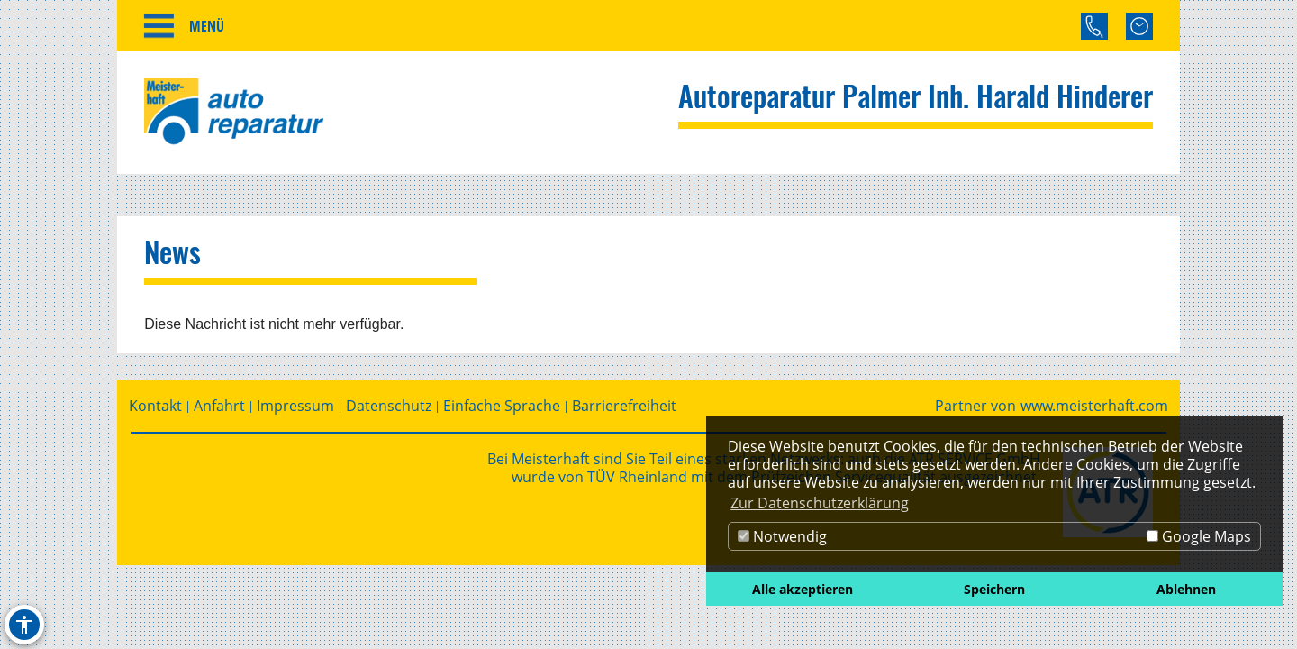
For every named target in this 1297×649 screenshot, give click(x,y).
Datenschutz (388, 410)
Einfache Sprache (501, 410)
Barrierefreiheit (624, 410)
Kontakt (155, 410)
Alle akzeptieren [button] (802, 589)
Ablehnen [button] (1186, 589)
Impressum (295, 410)
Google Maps (1199, 536)
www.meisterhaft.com (1094, 410)
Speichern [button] (994, 589)
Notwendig (782, 536)
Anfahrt (219, 410)
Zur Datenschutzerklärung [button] (819, 503)
